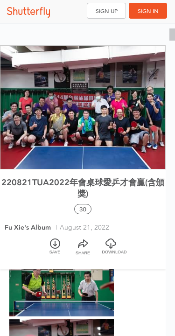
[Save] (55, 250)
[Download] (111, 250)
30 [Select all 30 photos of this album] (82, 209)
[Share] (83, 250)
